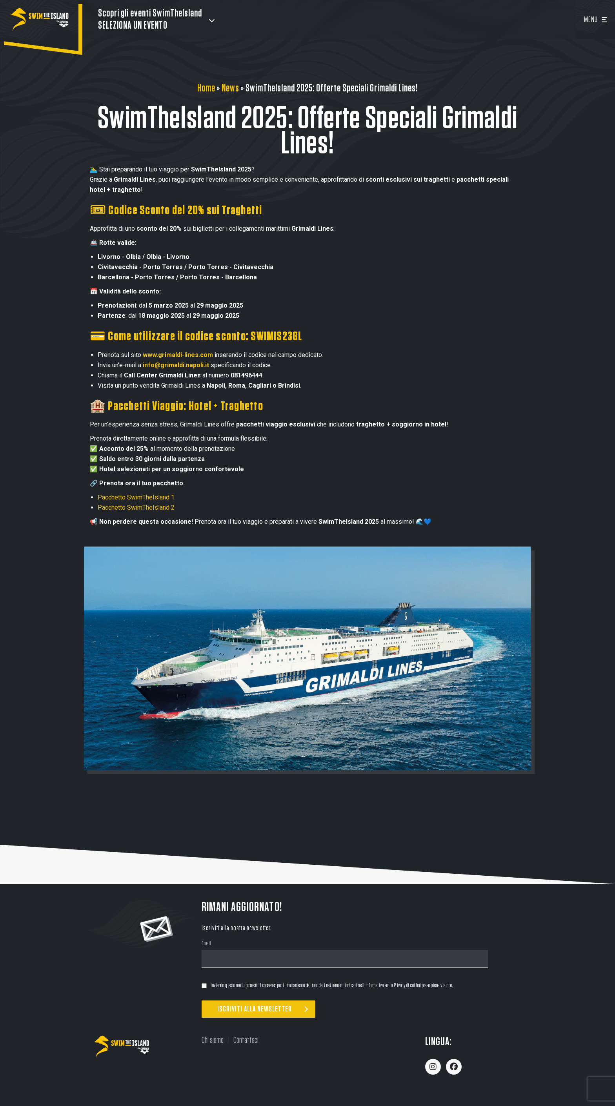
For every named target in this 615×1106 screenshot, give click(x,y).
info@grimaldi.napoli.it (176, 365)
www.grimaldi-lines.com (178, 355)
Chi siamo (213, 1040)
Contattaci (245, 1040)
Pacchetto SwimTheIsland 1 (136, 497)
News (230, 88)
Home (206, 88)
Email (206, 944)
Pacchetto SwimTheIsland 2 (136, 507)
